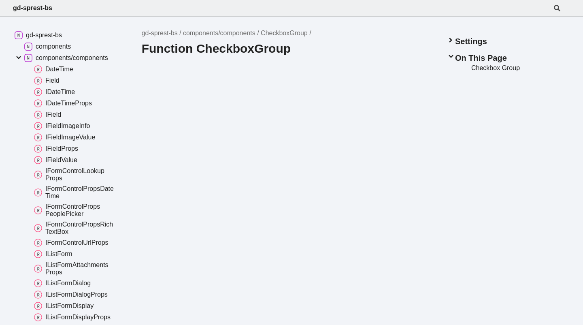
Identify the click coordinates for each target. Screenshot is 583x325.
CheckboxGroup (284, 33)
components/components (219, 33)
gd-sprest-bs (32, 7)
